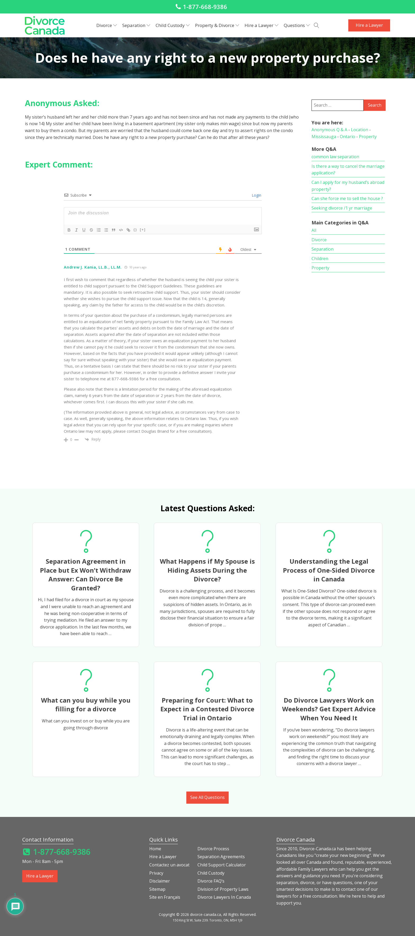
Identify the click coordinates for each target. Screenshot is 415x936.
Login (256, 195)
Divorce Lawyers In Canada (224, 897)
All (314, 230)
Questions (297, 25)
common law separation (335, 157)
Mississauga (324, 136)
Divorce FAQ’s (210, 881)
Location (359, 130)
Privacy (156, 873)
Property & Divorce (217, 25)
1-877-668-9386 (205, 7)
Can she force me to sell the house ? (347, 198)
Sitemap (157, 889)
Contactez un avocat (169, 865)
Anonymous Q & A (329, 130)
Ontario (347, 136)
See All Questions (207, 797)
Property (368, 136)
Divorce (106, 25)
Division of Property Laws (223, 889)
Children (320, 258)
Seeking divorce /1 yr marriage (342, 208)
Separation (136, 25)
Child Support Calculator (221, 865)
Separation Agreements (221, 857)
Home (155, 849)
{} (135, 230)
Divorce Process (213, 849)
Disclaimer (159, 881)
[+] (143, 230)
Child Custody (173, 25)
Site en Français (164, 897)
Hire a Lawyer (261, 25)
